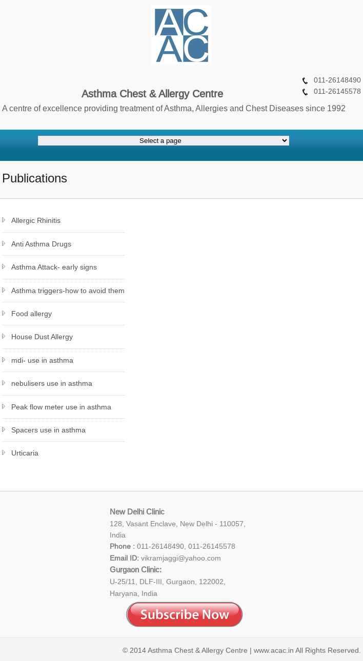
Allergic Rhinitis (35, 220)
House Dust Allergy (42, 337)
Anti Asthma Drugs (41, 244)
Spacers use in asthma (48, 430)
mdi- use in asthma (42, 360)
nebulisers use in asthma (51, 383)
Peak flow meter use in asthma (61, 407)
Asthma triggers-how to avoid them (68, 290)
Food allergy (31, 313)
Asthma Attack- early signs (54, 267)
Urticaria (24, 453)
